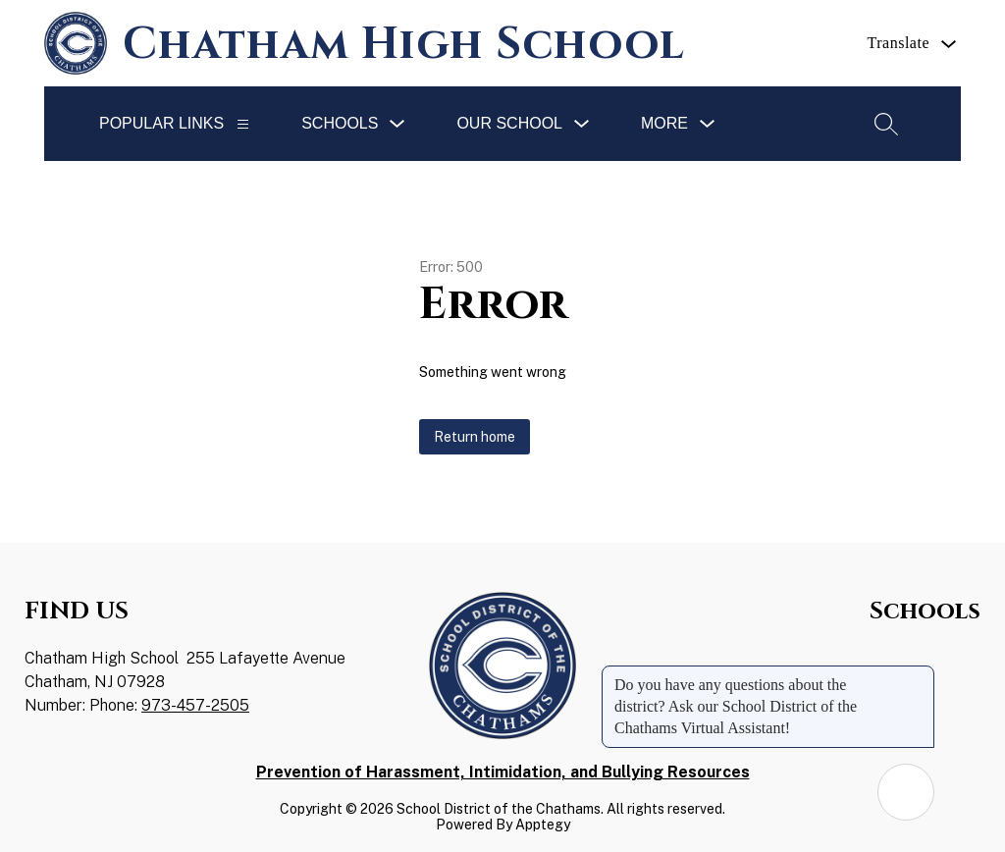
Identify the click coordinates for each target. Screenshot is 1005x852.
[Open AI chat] (905, 792)
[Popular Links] (243, 124)
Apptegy (542, 824)
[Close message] (919, 675)
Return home (474, 437)
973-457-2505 (195, 705)
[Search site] (886, 123)
